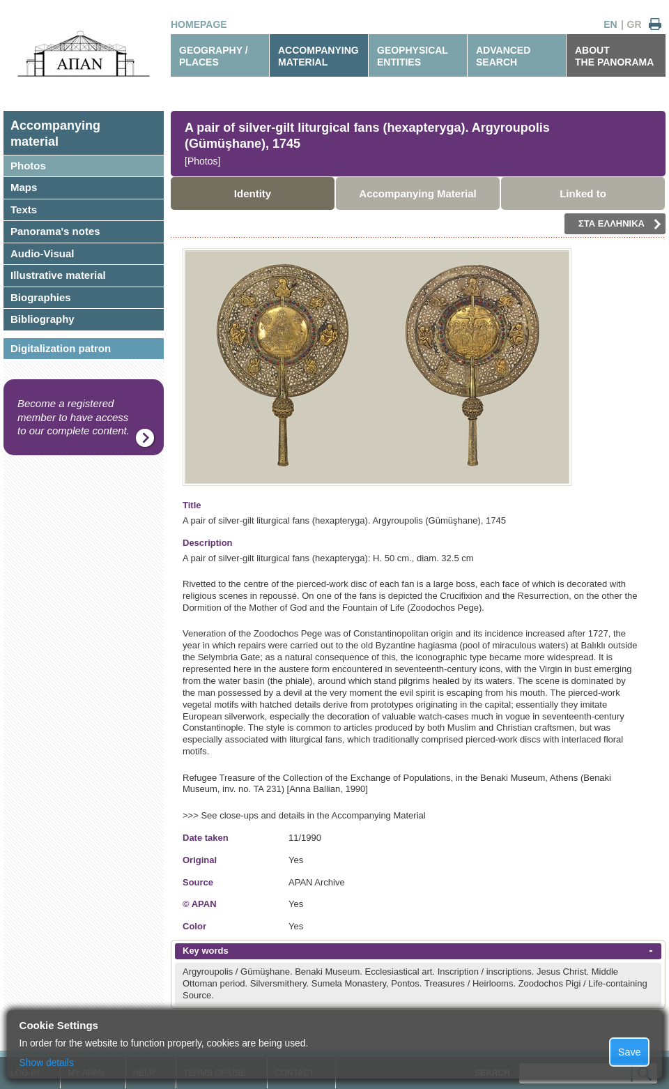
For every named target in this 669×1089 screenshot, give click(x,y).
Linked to (583, 193)
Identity (252, 193)
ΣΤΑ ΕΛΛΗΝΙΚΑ (619, 223)
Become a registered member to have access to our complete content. (73, 416)
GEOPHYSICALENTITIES (412, 56)
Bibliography (42, 319)
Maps (23, 187)
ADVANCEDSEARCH (503, 56)
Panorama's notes (55, 231)
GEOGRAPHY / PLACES (213, 56)
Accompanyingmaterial (55, 133)
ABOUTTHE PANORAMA (614, 56)
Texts (23, 209)
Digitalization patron (60, 348)
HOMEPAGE (199, 24)
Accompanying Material (417, 193)
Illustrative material (58, 275)
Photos (28, 166)
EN (610, 24)
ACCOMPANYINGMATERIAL (318, 56)
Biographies (40, 297)
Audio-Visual (42, 253)
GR (634, 24)
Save (629, 1052)
